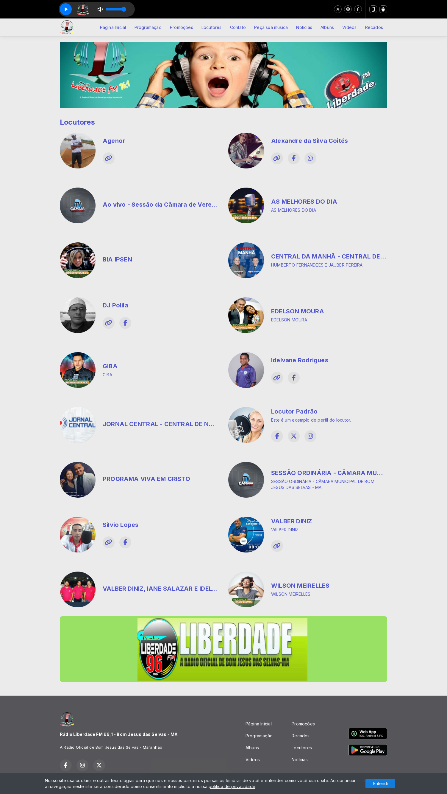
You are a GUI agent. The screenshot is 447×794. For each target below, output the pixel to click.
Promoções (181, 27)
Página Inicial (113, 27)
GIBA (110, 366)
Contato (238, 27)
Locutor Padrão (294, 411)
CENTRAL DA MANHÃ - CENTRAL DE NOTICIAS (341, 256)
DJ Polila (115, 305)
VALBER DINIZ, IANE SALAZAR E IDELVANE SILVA (175, 588)
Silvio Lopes (121, 524)
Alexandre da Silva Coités (309, 140)
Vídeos (349, 27)
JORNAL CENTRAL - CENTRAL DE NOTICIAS (168, 424)
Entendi (380, 783)
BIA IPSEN (117, 259)
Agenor (114, 140)
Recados (374, 27)
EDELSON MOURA (297, 311)
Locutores (211, 27)
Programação (148, 27)
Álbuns (327, 27)
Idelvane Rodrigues (299, 360)
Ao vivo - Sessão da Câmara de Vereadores (167, 204)
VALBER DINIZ (291, 521)
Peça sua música (271, 27)
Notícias (304, 27)
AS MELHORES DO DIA (304, 201)
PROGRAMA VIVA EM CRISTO (146, 478)
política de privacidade (232, 786)
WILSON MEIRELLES (300, 585)
